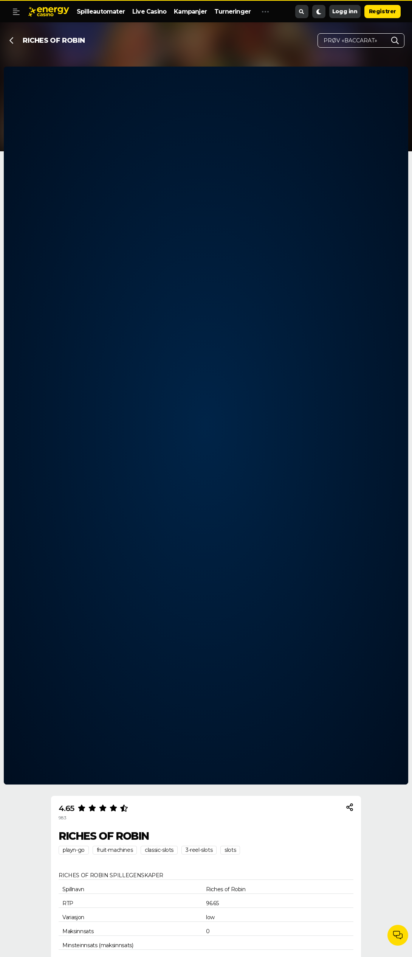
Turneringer (232, 11)
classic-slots (159, 850)
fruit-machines (115, 850)
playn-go (74, 850)
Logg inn (345, 11)
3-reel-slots (199, 850)
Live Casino (149, 11)
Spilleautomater (101, 11)
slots (230, 850)
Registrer (382, 11)
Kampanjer (190, 11)
